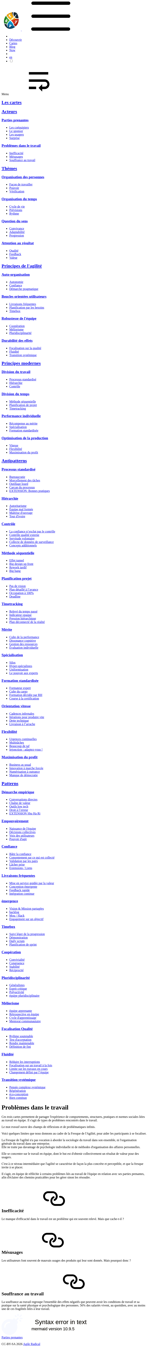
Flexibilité (15, 449)
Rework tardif (18, 567)
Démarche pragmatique (23, 289)
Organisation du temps (19, 199)
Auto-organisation (16, 274)
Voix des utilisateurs (21, 835)
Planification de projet (23, 405)
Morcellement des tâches (24, 480)
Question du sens (15, 221)
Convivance (16, 228)
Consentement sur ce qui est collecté (31, 857)
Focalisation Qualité (17, 1029)
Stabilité (14, 966)
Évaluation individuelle (23, 647)
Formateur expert (20, 688)
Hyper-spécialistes (20, 666)
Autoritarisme (18, 505)
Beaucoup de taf (19, 746)
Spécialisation (18, 427)
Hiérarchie (15, 383)
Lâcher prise (17, 864)
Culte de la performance (24, 637)
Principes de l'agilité (22, 265)
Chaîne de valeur (19, 803)
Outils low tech (18, 806)
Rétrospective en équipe (24, 1014)
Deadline (15, 596)
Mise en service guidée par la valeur (31, 883)
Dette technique (19, 720)
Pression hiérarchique (22, 618)
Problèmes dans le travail (21, 146)
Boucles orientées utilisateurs (24, 296)
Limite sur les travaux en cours (28, 1068)
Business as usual (20, 764)
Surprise (14, 138)
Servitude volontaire (21, 538)
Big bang (15, 571)
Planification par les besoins (26, 307)
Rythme (14, 213)
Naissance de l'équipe (22, 828)
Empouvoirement (15, 821)
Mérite (7, 629)
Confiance (15, 285)
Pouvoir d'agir (18, 839)
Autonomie (16, 282)
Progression (16, 235)
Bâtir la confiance (20, 854)
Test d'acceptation (20, 1039)
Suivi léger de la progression (27, 934)
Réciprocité (16, 970)
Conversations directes (23, 799)
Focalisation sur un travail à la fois (30, 1065)
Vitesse (13, 445)
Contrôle (14, 386)
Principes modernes (21, 363)
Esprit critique (18, 988)
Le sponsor (16, 131)
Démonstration (18, 937)
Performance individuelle (21, 416)
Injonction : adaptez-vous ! (26, 749)
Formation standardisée (23, 430)
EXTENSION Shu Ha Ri (24, 813)
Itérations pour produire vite (26, 717)
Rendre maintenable (21, 1043)
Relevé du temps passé (23, 611)
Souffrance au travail (22, 160)
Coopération (17, 326)
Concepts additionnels (23, 545)
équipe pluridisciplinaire (24, 995)
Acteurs (9, 111)
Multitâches (16, 742)
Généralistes (17, 985)
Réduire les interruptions (24, 1061)
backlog (14, 912)
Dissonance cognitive (22, 640)
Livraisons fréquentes (22, 304)
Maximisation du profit (23, 452)
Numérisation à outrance (24, 771)
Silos (12, 662)
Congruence (16, 963)
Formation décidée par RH (25, 695)
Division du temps (15, 394)
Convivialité (17, 959)
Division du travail (16, 372)
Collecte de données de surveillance (31, 542)
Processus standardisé (22, 379)
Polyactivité (16, 992)
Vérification (16, 191)
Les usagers (16, 134)
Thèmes (9, 168)
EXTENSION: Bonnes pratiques (29, 491)
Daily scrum (17, 941)
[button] (51, 29)
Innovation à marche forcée (26, 768)
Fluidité (14, 351)
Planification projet (17, 578)
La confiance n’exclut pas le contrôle (32, 531)
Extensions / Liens (20, 868)
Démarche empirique (18, 792)
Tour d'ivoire (17, 516)
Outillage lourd (18, 484)
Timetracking (17, 408)
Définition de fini (20, 1046)
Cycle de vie (17, 206)
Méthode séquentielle (22, 401)
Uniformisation (18, 669)
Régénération (17, 1090)
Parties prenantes (15, 120)
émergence (10, 901)
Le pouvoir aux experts (23, 673)
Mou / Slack (16, 915)
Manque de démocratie (23, 775)
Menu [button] (35, 94)
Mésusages (16, 156)
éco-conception (18, 1094)
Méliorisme (16, 329)
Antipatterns (14, 460)
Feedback (15, 254)
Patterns (10, 783)
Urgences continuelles (23, 739)
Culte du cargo (18, 691)
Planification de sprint (23, 944)
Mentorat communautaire (25, 1021)
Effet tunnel (16, 560)
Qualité (13, 250)
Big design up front (21, 564)
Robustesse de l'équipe (19, 318)
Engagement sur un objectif (26, 919)
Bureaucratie (17, 477)
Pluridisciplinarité (20, 333)
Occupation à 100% (21, 593)
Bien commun (18, 1097)
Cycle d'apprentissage (22, 1017)
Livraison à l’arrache (22, 724)
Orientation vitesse (16, 706)
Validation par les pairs (23, 861)
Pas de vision (17, 586)
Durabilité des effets (17, 340)
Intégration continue (21, 893)
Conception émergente (23, 886)
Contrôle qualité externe (24, 535)
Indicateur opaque (20, 615)
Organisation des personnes (23, 177)
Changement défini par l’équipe (29, 1072)
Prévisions (15, 210)
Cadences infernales (21, 713)
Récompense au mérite (23, 423)
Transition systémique (23, 355)
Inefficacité (16, 153)
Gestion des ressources (23, 644)
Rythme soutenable (21, 1036)
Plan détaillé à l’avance (23, 589)
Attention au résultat (18, 243)
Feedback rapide (19, 890)
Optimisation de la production (25, 438)
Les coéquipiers (19, 127)
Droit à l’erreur (18, 810)
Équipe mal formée (21, 509)
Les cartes (12, 102)
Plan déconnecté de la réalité (27, 622)
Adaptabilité (17, 232)
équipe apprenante (20, 1010)
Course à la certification (24, 698)
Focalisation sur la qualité (25, 348)
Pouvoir (14, 188)
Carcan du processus (22, 487)
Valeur (13, 257)
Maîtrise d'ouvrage (21, 512)
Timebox (14, 311)
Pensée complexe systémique (27, 1087)
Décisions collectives (22, 832)
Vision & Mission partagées (26, 908)
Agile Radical (31, 1344)
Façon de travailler (21, 184)
